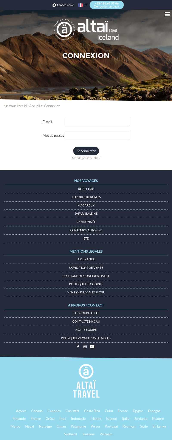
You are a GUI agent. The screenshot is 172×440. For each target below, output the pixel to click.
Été (86, 238)
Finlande (19, 418)
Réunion (129, 426)
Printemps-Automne (86, 230)
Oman (61, 426)
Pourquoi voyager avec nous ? (86, 338)
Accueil (34, 106)
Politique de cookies (86, 284)
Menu (167, 14)
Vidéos (92, 347)
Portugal (111, 426)
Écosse (123, 411)
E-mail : (48, 122)
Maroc (15, 426)
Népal (29, 426)
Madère (158, 418)
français (80, 5)
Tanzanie (88, 434)
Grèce (50, 418)
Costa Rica (92, 411)
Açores (21, 411)
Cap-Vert (72, 411)
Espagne (154, 411)
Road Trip (86, 189)
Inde (62, 418)
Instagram (85, 347)
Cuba (109, 411)
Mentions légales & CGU (86, 292)
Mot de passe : (53, 135)
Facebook (78, 347)
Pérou (95, 426)
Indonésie (78, 418)
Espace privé (65, 5)
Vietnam (106, 434)
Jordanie (140, 418)
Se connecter (86, 151)
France (36, 418)
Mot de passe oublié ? (86, 158)
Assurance (86, 259)
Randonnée (86, 222)
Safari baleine (86, 213)
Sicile (144, 426)
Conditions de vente (86, 267)
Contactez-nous (86, 321)
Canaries (54, 411)
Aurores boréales (86, 197)
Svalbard (70, 434)
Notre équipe (86, 329)
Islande (111, 418)
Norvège (45, 426)
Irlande (96, 418)
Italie (125, 418)
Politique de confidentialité (86, 276)
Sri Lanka (159, 426)
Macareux (86, 205)
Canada (37, 411)
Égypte (138, 411)
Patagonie (78, 426)
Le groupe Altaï (86, 313)
